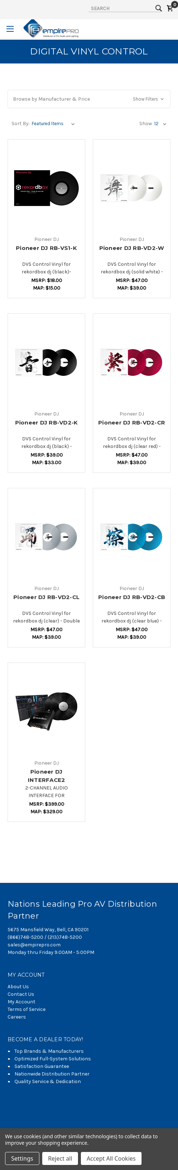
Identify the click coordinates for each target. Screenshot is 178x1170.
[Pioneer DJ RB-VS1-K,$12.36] (46, 188)
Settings (22, 1158)
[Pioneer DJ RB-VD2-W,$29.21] (131, 188)
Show (145, 123)
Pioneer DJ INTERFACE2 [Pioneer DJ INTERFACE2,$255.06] (46, 775)
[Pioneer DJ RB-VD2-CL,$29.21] (46, 537)
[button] (89, 99)
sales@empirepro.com (34, 945)
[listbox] (55, 123)
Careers (17, 1017)
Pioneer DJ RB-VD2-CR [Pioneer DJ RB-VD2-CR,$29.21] (131, 422)
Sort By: (21, 123)
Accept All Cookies (111, 1158)
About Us (18, 987)
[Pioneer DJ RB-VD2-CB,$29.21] (131, 537)
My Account (21, 1002)
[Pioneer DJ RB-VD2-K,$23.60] (46, 362)
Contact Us (21, 994)
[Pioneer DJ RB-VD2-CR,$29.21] (131, 362)
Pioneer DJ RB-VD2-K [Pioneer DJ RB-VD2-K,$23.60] (46, 422)
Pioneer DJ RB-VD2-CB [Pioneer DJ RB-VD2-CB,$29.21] (131, 597)
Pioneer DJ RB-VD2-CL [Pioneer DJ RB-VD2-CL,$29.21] (46, 597)
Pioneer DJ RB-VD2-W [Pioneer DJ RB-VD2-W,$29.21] (131, 248)
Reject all (60, 1158)
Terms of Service (26, 1009)
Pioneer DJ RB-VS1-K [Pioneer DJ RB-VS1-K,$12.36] (46, 248)
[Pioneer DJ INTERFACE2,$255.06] (46, 711)
